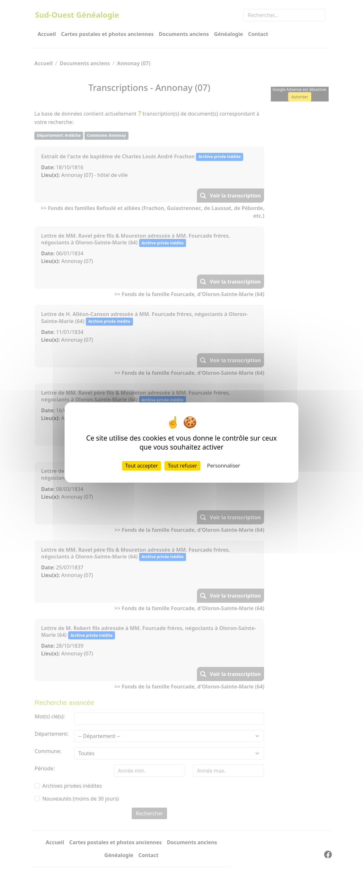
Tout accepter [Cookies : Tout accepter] (141, 465)
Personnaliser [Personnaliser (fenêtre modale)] (223, 465)
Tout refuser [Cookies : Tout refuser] (182, 465)
